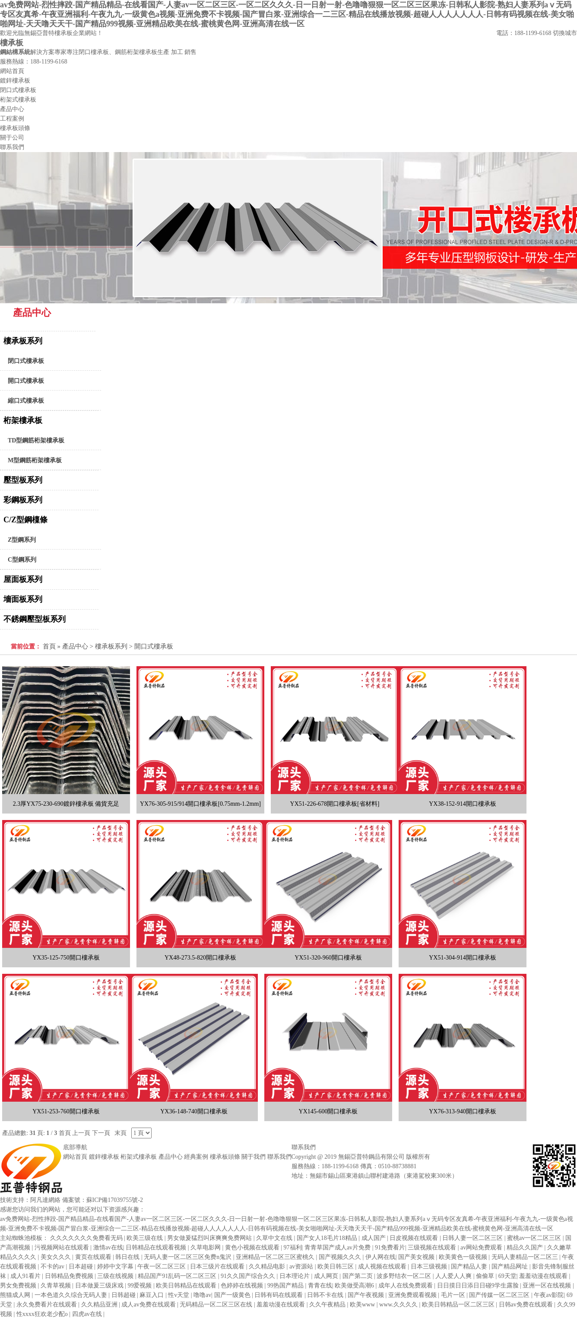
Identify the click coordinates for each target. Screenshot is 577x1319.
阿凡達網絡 (45, 1200)
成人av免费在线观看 (149, 1304)
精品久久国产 (526, 1247)
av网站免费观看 (482, 1247)
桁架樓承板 (22, 420)
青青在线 (320, 1285)
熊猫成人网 (16, 1295)
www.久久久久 (399, 1304)
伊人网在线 (380, 1257)
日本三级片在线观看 (218, 1266)
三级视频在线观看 (433, 1247)
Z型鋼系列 (22, 540)
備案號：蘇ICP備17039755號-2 (102, 1200)
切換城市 (565, 33)
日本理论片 (295, 1276)
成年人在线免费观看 (406, 1285)
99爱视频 (140, 1285)
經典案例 (196, 1157)
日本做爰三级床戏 (100, 1285)
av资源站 (302, 1266)
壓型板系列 (22, 480)
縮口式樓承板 (26, 400)
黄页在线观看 (94, 1257)
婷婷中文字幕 (116, 1266)
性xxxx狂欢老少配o (43, 1314)
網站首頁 (75, 1157)
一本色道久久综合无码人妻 (72, 1295)
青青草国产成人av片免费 (338, 1247)
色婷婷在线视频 (243, 1285)
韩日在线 (128, 1257)
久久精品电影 (268, 1266)
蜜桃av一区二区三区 (535, 1238)
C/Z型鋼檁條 (25, 519)
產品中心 (75, 646)
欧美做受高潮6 (355, 1285)
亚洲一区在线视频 (548, 1285)
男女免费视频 (19, 1285)
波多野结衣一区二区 (405, 1276)
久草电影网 (206, 1247)
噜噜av (202, 1295)
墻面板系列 (22, 599)
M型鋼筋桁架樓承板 (35, 460)
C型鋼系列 (22, 559)
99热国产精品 (286, 1285)
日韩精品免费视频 (70, 1276)
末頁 (120, 1133)
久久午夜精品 (328, 1304)
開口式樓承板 (26, 381)
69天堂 (507, 1276)
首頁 (49, 646)
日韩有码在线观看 (279, 1295)
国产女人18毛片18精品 (328, 1238)
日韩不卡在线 (326, 1295)
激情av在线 (108, 1247)
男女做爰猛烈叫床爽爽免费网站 (210, 1238)
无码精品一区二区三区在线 (217, 1304)
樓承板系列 (22, 341)
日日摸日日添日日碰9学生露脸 (478, 1285)
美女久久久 (57, 1257)
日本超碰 (82, 1266)
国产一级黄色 (233, 1295)
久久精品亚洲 (100, 1304)
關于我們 (253, 1157)
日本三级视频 (430, 1266)
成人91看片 (26, 1276)
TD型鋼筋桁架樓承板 (36, 440)
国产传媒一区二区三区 (500, 1295)
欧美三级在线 (146, 1238)
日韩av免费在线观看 (527, 1304)
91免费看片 (390, 1247)
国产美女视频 (417, 1257)
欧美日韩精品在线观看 (187, 1285)
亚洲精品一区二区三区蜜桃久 (276, 1257)
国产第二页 (358, 1276)
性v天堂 (179, 1295)
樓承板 (11, 42)
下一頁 (101, 1133)
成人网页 (327, 1276)
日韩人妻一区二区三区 (473, 1238)
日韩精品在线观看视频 (157, 1247)
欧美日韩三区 (336, 1266)
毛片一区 (454, 1295)
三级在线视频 (116, 1276)
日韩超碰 (124, 1295)
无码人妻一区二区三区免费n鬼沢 (188, 1257)
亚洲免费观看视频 (413, 1295)
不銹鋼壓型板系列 (34, 619)
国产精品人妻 (470, 1266)
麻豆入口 (152, 1295)
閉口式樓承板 (26, 361)
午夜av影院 (549, 1295)
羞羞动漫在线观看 (544, 1276)
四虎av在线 (88, 1314)
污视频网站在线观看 (63, 1247)
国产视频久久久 (341, 1257)
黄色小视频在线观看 (253, 1247)
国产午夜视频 (367, 1295)
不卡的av (53, 1266)
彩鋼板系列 (22, 500)
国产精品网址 (510, 1266)
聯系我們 (279, 1157)
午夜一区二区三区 (162, 1266)
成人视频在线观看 (383, 1266)
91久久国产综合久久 (249, 1276)
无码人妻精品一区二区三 (525, 1257)
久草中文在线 (275, 1238)
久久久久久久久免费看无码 (87, 1238)
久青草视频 (57, 1285)
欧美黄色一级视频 (464, 1257)
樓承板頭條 (225, 1157)
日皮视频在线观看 (415, 1238)
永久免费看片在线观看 (47, 1304)
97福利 (293, 1247)
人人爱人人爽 (454, 1276)
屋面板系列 (22, 579)
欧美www (363, 1304)
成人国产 (374, 1238)
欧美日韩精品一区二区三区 (459, 1304)
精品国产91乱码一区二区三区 (178, 1276)
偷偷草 (486, 1276)
